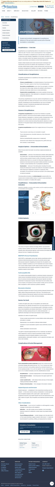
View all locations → (10, 2)
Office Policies (4, 470)
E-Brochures (32, 469)
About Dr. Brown (5, 464)
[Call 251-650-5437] (49, 6)
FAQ (30, 470)
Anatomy (21, 197)
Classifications (5, 25)
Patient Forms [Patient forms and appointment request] (32, 464)
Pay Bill (41, 6)
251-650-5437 (6, 47)
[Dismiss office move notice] (53, 2)
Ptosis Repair (18, 465)
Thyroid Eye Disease (20, 469)
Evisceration (21, 202)
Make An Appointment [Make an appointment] (53, 243)
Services (17, 10)
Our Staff (3, 465)
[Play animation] (33, 213)
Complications (5, 38)
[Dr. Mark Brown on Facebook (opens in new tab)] (43, 470)
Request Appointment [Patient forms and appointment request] (47, 468)
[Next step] (35, 213)
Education (25, 10)
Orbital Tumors (18, 470)
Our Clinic (3, 469)
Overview (4, 22)
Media (30, 472)
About (9, 10)
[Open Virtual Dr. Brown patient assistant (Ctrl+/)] (52, 484)
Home (3, 10)
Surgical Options (6, 30)
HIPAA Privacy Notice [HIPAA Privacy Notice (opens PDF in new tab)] (15, 485)
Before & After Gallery (34, 465)
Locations (3, 467)
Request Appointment (8, 50)
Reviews (40, 10)
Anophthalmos (18, 476)
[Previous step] (31, 213)
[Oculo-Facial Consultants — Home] (9, 6)
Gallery (33, 10)
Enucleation (21, 199)
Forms (46, 10)
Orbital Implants (5, 33)
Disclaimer (29, 485)
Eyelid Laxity (18, 467)
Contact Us (23, 485)
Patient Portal (33, 6)
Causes (4, 28)
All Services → (18, 477)
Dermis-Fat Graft (6, 35)
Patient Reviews (33, 467)
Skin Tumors (18, 472)
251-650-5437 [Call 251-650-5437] (46, 464)
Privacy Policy (36, 485)
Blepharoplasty (18, 464)
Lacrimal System (19, 474)
